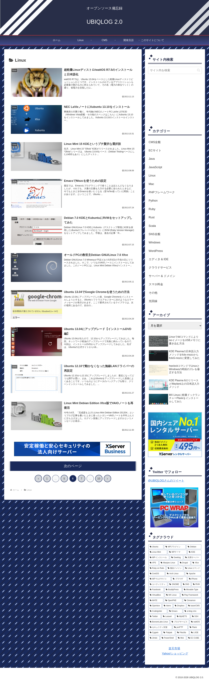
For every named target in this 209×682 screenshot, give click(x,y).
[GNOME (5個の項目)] (174, 584)
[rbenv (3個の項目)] (167, 605)
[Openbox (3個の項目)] (155, 605)
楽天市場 (174, 648)
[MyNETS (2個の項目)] (182, 616)
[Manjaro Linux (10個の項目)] (168, 562)
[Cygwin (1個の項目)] (155, 632)
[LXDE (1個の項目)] (195, 632)
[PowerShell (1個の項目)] (168, 638)
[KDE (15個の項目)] (194, 552)
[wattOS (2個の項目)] (195, 622)
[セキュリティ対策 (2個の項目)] (160, 627)
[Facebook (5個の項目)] (156, 589)
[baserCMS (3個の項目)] (194, 605)
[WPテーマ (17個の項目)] (177, 552)
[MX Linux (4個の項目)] (172, 595)
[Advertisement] (175, 100)
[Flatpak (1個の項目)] (168, 632)
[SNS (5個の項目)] (186, 584)
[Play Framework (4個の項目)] (191, 595)
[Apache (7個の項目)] (193, 573)
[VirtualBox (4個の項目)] (156, 595)
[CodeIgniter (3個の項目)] (157, 611)
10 (98, 479)
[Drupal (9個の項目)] (184, 562)
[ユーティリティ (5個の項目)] (157, 584)
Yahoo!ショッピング (175, 653)
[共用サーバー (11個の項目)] (192, 557)
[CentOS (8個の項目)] (156, 573)
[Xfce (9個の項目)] (196, 562)
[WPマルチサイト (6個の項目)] (159, 579)
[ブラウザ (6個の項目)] (179, 579)
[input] (175, 70)
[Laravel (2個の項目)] (168, 616)
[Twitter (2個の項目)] (154, 616)
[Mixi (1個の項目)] (181, 638)
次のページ (73, 466)
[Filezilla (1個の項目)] (182, 632)
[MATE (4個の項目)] (155, 600)
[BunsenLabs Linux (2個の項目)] (159, 622)
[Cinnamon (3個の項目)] (192, 600)
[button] (198, 70)
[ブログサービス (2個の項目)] (179, 622)
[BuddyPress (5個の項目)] (173, 589)
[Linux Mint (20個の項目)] (157, 552)
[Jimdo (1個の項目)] (154, 638)
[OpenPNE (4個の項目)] (173, 600)
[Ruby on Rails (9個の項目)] (157, 568)
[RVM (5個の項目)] (196, 584)
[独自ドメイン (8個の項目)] (174, 568)
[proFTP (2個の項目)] (180, 627)
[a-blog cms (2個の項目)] (192, 611)
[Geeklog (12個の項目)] (176, 557)
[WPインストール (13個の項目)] (158, 557)
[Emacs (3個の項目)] (175, 611)
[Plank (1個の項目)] (194, 627)
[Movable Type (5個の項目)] (191, 589)
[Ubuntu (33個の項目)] (156, 546)
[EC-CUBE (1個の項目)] (194, 638)
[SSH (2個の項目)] (196, 616)
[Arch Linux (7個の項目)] (175, 573)
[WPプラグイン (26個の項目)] (175, 546)
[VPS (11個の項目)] (153, 562)
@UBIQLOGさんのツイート (166, 480)
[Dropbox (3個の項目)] (179, 605)
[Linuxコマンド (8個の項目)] (192, 568)
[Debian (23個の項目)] (193, 546)
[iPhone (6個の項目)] (194, 579)
